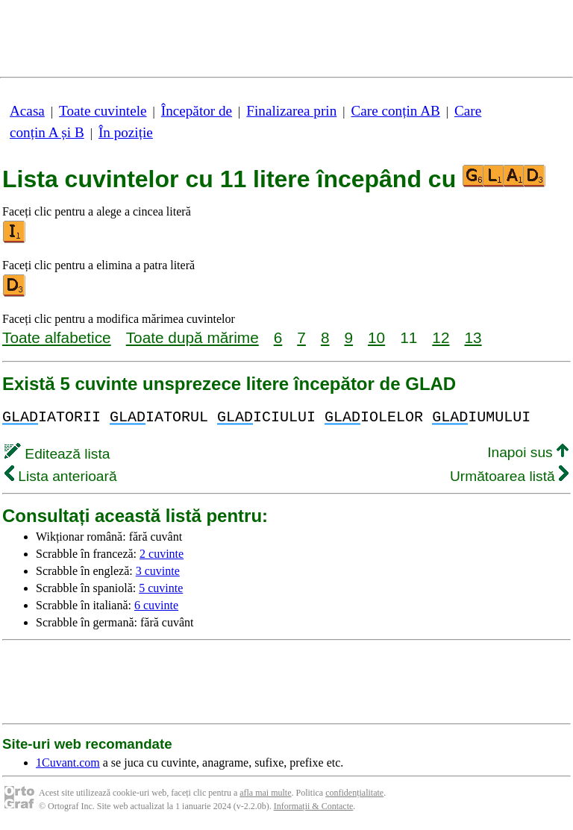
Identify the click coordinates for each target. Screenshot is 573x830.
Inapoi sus (528, 452)
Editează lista (57, 454)
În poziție (125, 132)
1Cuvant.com (68, 762)
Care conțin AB (395, 111)
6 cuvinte (156, 605)
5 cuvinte (161, 588)
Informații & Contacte (314, 806)
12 (440, 337)
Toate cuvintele (102, 111)
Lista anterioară (60, 476)
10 (376, 337)
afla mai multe (265, 792)
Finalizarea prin (291, 111)
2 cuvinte (162, 553)
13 (472, 337)
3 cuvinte (158, 571)
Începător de (196, 111)
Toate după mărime (192, 337)
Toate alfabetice (56, 337)
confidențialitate (354, 792)
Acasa (27, 111)
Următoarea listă (509, 476)
